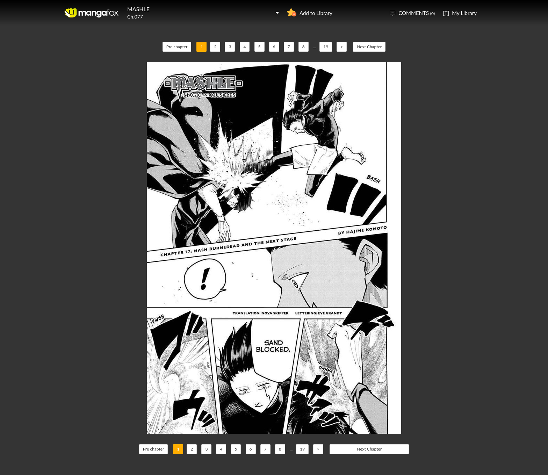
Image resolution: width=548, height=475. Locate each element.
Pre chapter (177, 46)
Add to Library (316, 13)
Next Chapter (369, 46)
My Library (464, 13)
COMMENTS (416, 13)
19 (325, 46)
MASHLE (138, 9)
